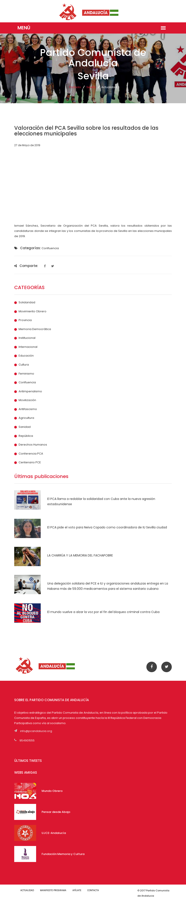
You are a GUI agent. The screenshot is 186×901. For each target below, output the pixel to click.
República (26, 436)
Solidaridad (27, 302)
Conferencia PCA (31, 454)
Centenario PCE (30, 462)
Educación (26, 356)
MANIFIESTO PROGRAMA (53, 890)
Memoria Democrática (35, 329)
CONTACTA (93, 890)
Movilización (27, 400)
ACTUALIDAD (27, 890)
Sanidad (25, 427)
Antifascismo (28, 409)
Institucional (27, 338)
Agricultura (26, 418)
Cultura (24, 365)
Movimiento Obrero (32, 311)
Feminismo (26, 374)
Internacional (28, 347)
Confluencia (27, 382)
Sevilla (91, 87)
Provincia (25, 320)
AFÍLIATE (76, 890)
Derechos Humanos (33, 445)
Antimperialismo (30, 391)
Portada (75, 87)
